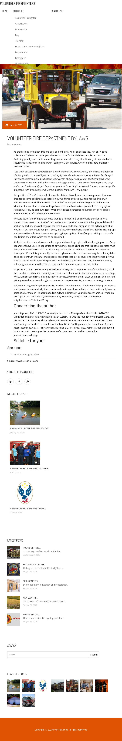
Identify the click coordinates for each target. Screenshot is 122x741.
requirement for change (96, 209)
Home (5, 11)
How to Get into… (32, 547)
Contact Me (57, 11)
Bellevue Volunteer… (34, 564)
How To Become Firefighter (29, 46)
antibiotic (23, 354)
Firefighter (20, 57)
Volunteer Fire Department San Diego (29, 468)
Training (19, 40)
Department (21, 52)
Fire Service (21, 29)
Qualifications (22, 63)
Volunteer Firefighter (25, 17)
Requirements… (31, 581)
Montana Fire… (30, 597)
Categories (18, 11)
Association (21, 23)
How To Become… (31, 614)
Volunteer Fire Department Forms (28, 508)
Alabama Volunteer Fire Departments (29, 428)
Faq (17, 35)
